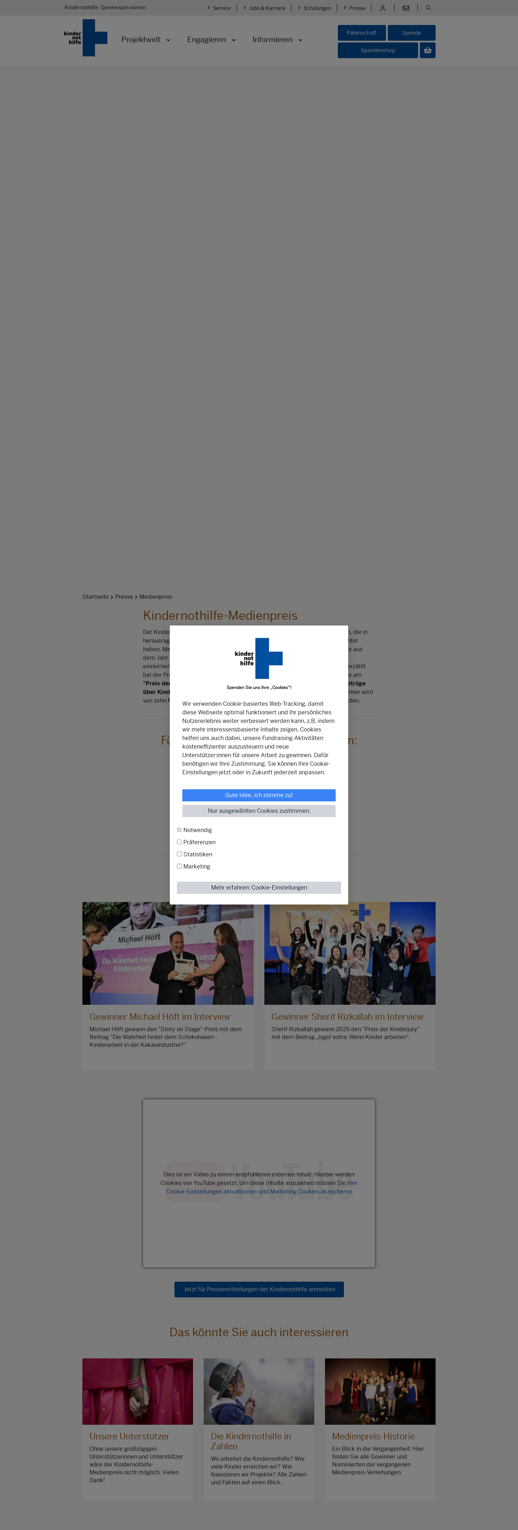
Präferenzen (199, 842)
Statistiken (197, 854)
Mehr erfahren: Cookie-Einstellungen (259, 887)
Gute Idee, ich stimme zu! (259, 795)
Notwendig (197, 830)
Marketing (196, 866)
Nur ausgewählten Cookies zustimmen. (259, 811)
